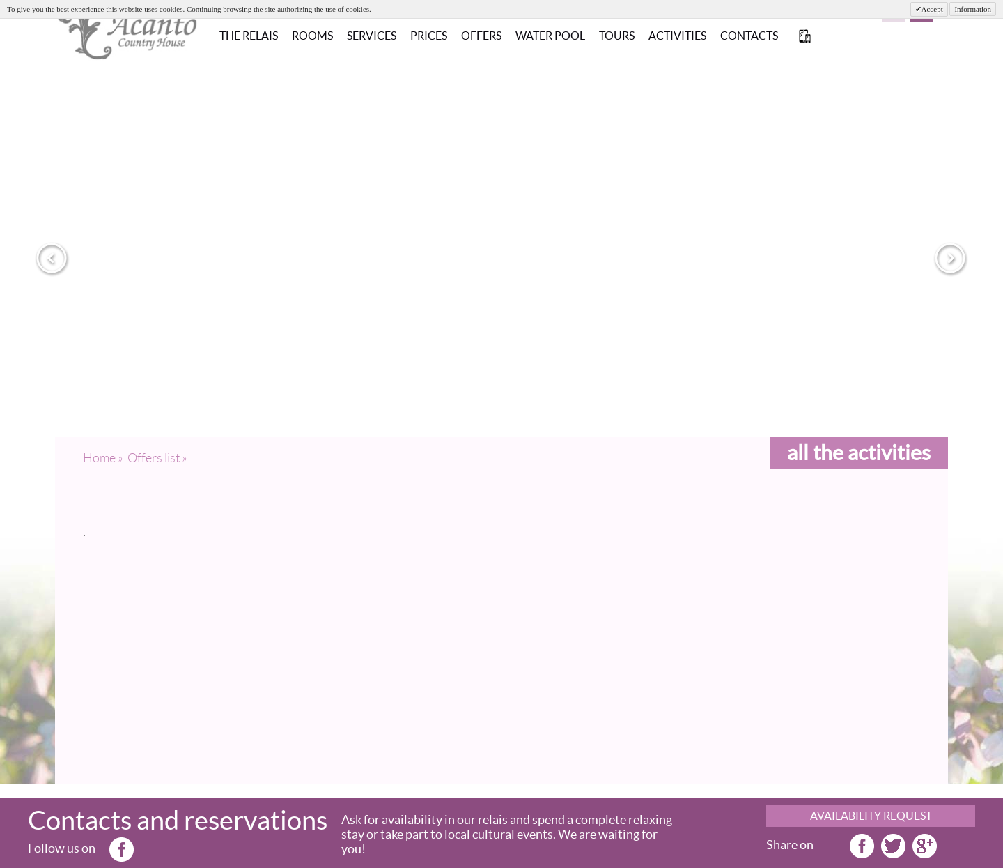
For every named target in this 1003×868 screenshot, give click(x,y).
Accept (932, 9)
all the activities (859, 452)
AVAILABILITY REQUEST (871, 815)
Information (972, 9)
